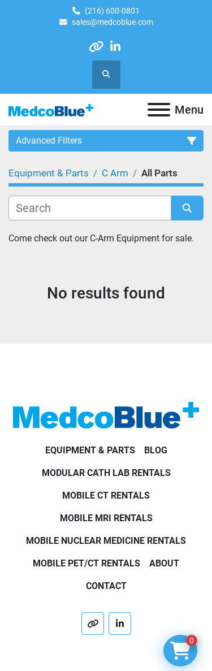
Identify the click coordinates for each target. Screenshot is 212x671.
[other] (95, 46)
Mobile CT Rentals (106, 495)
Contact (106, 586)
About (164, 563)
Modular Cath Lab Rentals (106, 472)
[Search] (89, 208)
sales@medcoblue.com (112, 22)
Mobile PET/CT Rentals (86, 563)
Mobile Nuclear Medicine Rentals (106, 540)
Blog (155, 450)
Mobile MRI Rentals (106, 518)
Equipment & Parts (90, 450)
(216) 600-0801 (112, 10)
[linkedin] (115, 46)
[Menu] (159, 109)
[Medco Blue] (106, 414)
